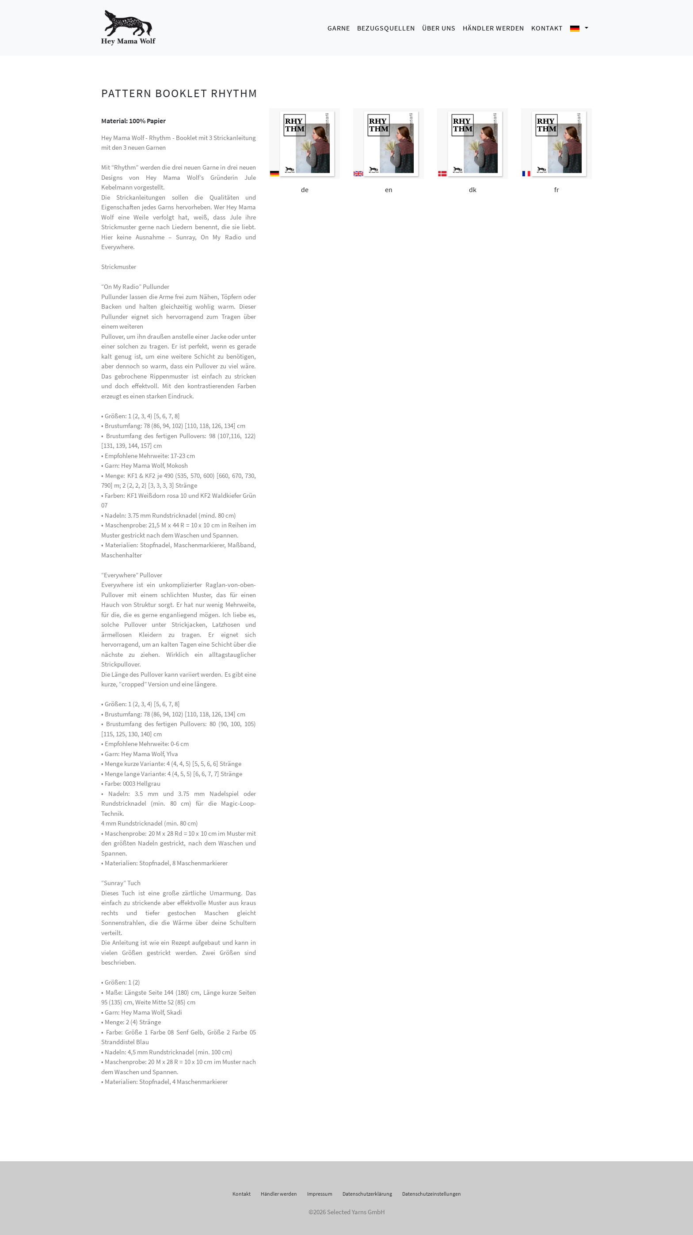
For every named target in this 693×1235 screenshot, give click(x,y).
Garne (338, 26)
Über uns (439, 26)
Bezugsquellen (386, 26)
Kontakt (547, 26)
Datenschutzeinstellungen (431, 1191)
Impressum (319, 1191)
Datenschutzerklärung (367, 1191)
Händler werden (493, 26)
